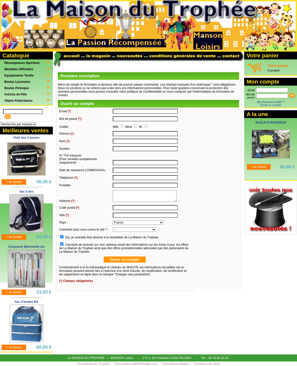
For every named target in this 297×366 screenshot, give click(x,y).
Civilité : (64, 127)
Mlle (116, 127)
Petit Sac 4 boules (27, 137)
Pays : (63, 222)
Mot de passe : (71, 119)
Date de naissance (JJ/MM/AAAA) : (82, 170)
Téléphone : (69, 177)
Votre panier (278, 66)
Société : (65, 149)
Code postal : (70, 207)
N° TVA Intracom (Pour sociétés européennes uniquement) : (78, 159)
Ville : (64, 215)
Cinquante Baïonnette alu (26, 246)
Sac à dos (26, 191)
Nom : (65, 141)
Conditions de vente (206, 363)
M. (141, 127)
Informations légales (175, 363)
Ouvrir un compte (270, 104)
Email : (65, 111)
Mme (129, 127)
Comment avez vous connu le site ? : (84, 229)
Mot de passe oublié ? (270, 101)
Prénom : (67, 133)
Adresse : (67, 201)
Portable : (65, 185)
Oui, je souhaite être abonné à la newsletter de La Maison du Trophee (111, 237)
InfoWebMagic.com (145, 363)
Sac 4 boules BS (26, 302)
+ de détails (14, 182)
